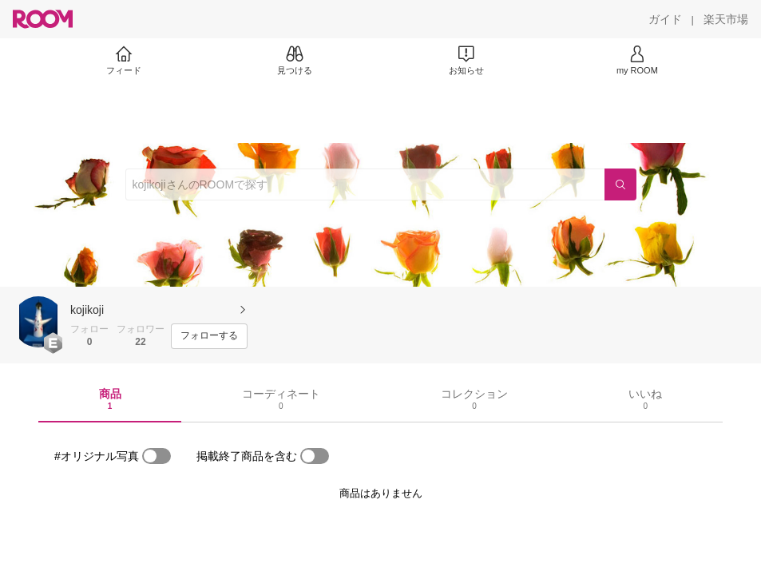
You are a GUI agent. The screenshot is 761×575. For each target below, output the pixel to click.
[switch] (156, 456)
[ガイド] (665, 19)
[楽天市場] (726, 19)
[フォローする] (209, 336)
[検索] (620, 184)
